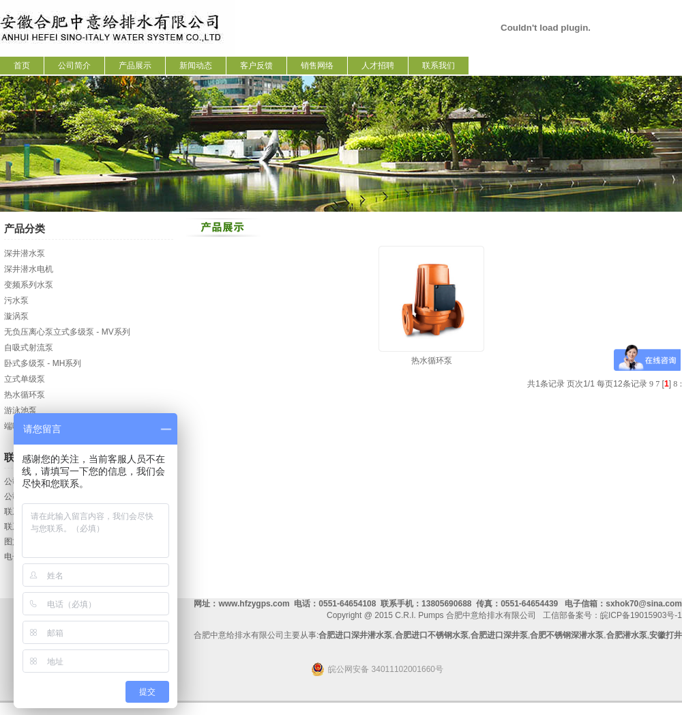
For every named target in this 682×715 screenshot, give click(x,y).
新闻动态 (195, 65)
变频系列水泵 (28, 285)
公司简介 (74, 65)
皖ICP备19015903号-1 (641, 615)
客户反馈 (256, 65)
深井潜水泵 (24, 253)
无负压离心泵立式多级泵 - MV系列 (67, 332)
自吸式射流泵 (28, 347)
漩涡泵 (16, 316)
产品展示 (135, 65)
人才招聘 (377, 65)
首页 (22, 65)
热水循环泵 (24, 394)
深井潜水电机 (28, 269)
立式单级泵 (24, 379)
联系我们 (438, 65)
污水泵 (16, 300)
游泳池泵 (20, 410)
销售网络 (317, 65)
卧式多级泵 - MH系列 (42, 363)
